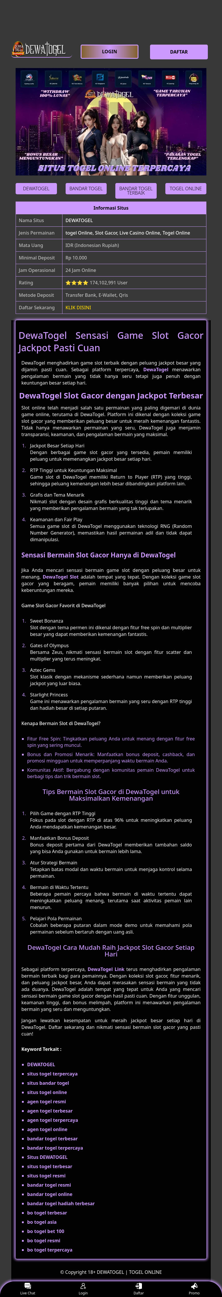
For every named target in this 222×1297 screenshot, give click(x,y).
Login (83, 1289)
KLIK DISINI (78, 307)
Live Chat (27, 1289)
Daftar (139, 1289)
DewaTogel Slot (61, 577)
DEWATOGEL (79, 220)
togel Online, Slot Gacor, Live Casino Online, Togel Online (127, 233)
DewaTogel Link (106, 969)
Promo (194, 1289)
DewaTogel (156, 369)
